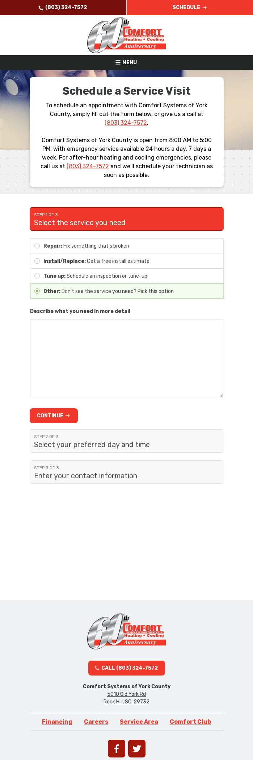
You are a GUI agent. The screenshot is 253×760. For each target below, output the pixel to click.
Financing (57, 721)
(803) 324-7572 (126, 122)
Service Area (139, 721)
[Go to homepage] (126, 35)
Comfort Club (190, 721)
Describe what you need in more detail (80, 311)
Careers (96, 721)
